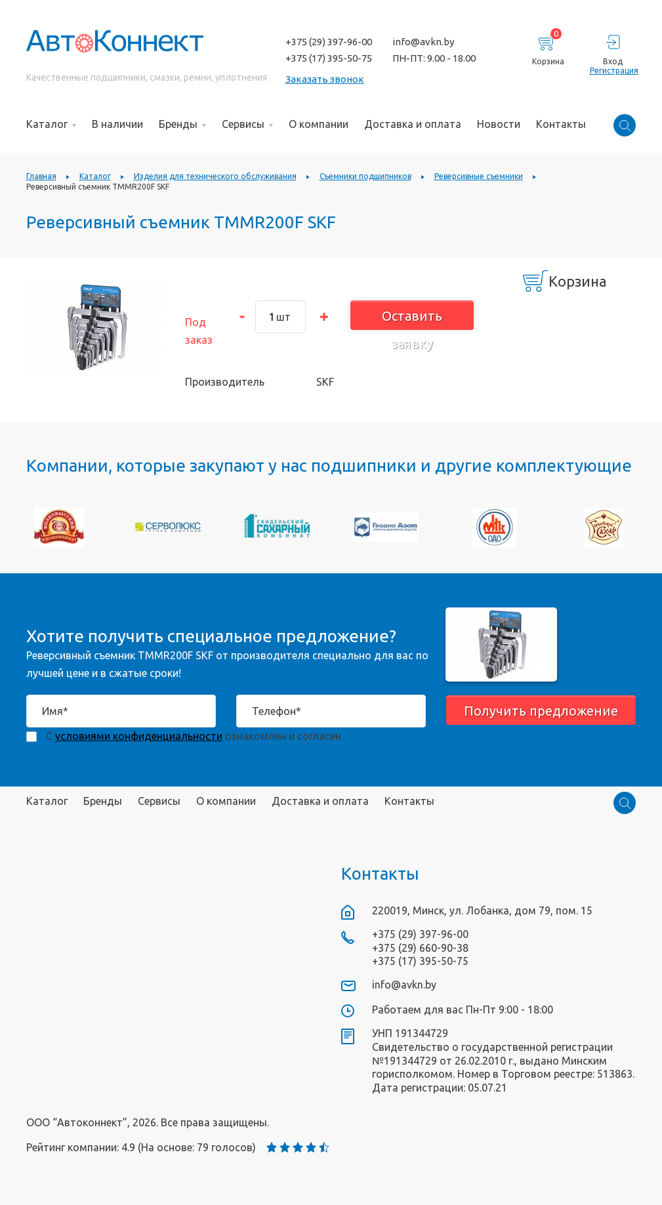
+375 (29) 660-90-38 (420, 948)
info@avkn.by (423, 41)
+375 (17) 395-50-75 (328, 58)
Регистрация (613, 70)
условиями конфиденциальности (138, 736)
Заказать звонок (324, 79)
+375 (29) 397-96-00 (328, 41)
